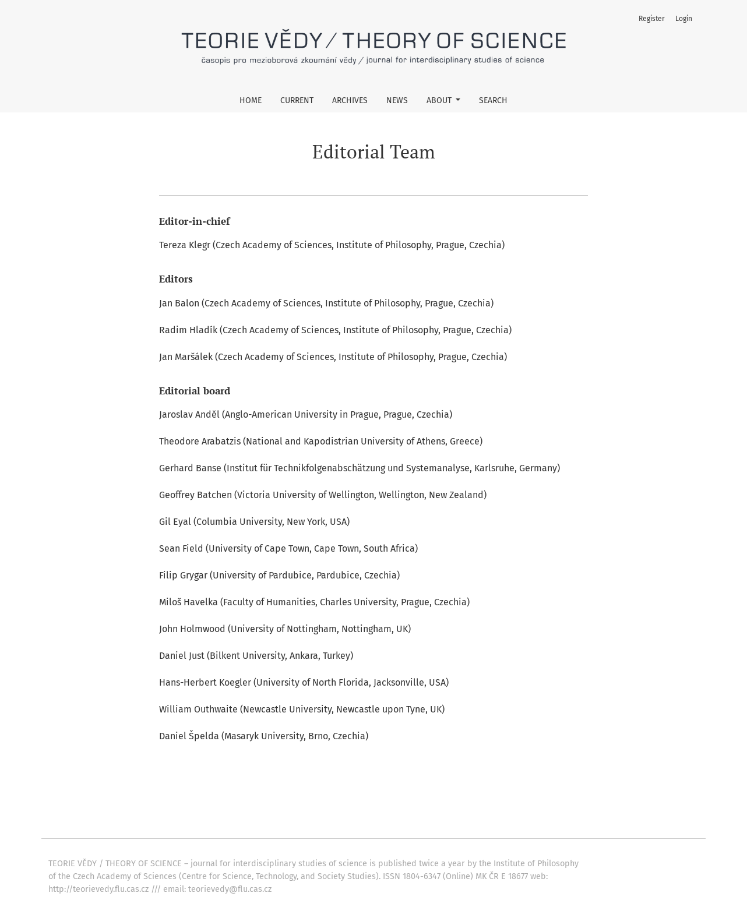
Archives (350, 100)
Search (493, 100)
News (397, 100)
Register (652, 19)
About (440, 100)
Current (296, 100)
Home (250, 100)
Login (683, 19)
